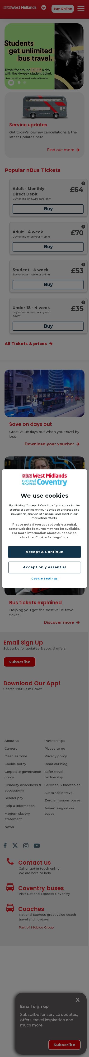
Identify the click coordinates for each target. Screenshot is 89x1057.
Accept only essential (44, 567)
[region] (44, 528)
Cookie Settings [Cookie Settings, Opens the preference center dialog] (44, 578)
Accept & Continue (44, 552)
